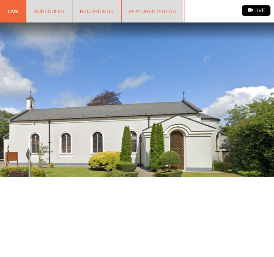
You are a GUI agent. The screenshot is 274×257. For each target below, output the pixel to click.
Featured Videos (152, 11)
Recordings (97, 11)
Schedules (49, 11)
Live (13, 11)
